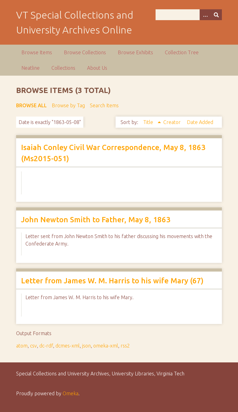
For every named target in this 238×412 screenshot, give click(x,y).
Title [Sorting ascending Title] (148, 122)
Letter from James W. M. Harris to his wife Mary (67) (112, 281)
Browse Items (36, 52)
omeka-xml (105, 345)
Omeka (70, 393)
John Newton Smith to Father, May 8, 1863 (95, 219)
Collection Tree (182, 52)
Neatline (30, 68)
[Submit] (216, 14)
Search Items (104, 105)
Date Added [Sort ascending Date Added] (200, 122)
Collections (63, 68)
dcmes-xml (67, 345)
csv (33, 345)
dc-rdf (46, 345)
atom (22, 345)
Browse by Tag (68, 105)
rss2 (125, 345)
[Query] (189, 14)
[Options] (205, 14)
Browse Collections (85, 52)
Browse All (31, 105)
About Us (97, 68)
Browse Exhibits (135, 52)
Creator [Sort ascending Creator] (172, 122)
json (86, 345)
